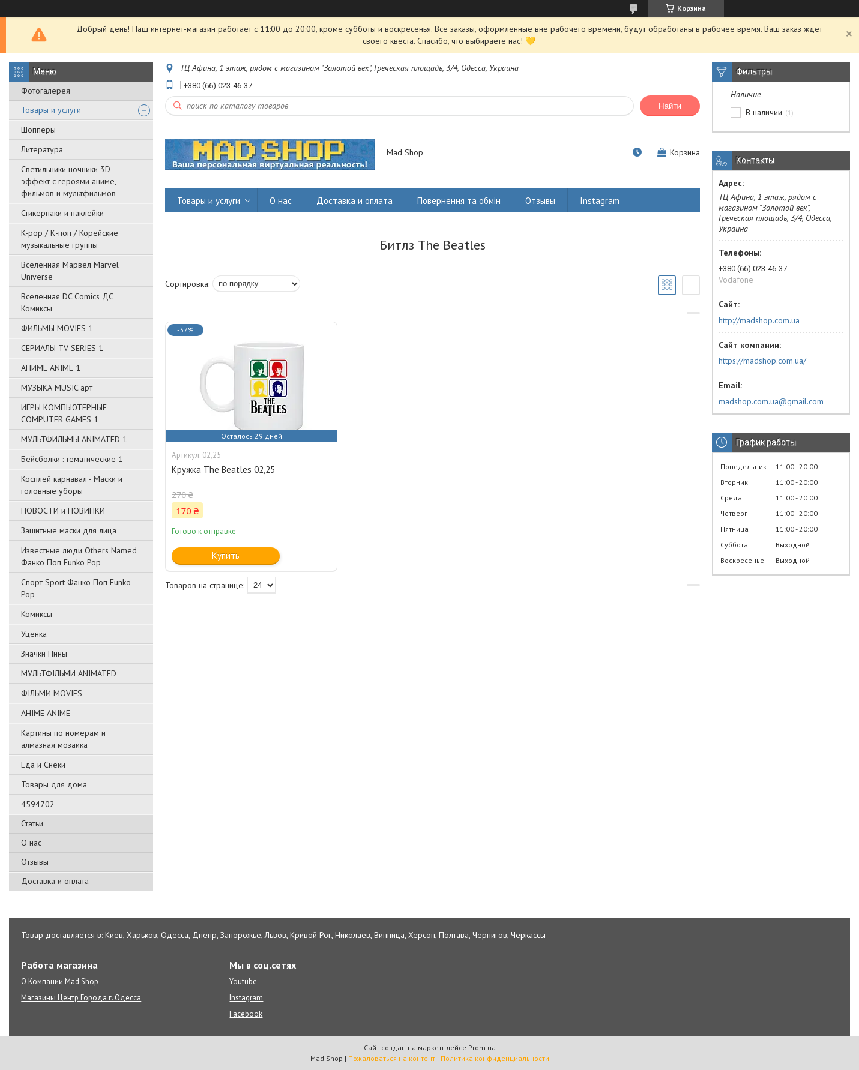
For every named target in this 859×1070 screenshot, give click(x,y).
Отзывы (35, 861)
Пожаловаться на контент (391, 1058)
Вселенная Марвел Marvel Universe (70, 270)
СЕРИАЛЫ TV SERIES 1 (62, 348)
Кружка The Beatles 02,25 (223, 469)
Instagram (599, 200)
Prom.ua (482, 1047)
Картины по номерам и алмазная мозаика (63, 738)
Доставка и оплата (55, 881)
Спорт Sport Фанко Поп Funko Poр (76, 588)
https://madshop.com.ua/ (762, 360)
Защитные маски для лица (68, 530)
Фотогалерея (45, 90)
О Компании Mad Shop (59, 981)
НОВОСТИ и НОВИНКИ (63, 510)
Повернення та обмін (459, 200)
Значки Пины (44, 653)
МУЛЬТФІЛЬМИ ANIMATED (68, 673)
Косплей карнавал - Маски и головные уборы (71, 484)
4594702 (38, 804)
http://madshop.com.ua (759, 320)
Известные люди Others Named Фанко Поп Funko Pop (79, 556)
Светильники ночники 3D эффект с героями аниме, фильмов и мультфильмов (68, 181)
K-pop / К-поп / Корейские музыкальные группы (69, 238)
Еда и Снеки (43, 764)
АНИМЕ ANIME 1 (50, 367)
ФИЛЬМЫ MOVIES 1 (57, 328)
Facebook (245, 1014)
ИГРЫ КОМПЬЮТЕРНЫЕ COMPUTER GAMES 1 (64, 413)
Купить (226, 555)
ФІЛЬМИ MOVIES (51, 693)
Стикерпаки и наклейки (62, 213)
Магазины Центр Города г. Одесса (81, 998)
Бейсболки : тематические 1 (72, 459)
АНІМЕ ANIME (45, 713)
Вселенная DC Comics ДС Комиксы (67, 302)
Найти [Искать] (670, 105)
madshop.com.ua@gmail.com (771, 401)
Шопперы (38, 129)
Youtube (243, 981)
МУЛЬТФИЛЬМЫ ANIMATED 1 (74, 439)
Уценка (34, 633)
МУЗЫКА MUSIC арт (56, 387)
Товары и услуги (51, 109)
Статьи (32, 823)
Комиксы (36, 614)
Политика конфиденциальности (495, 1058)
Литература (42, 149)
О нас (31, 842)
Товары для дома (54, 784)
